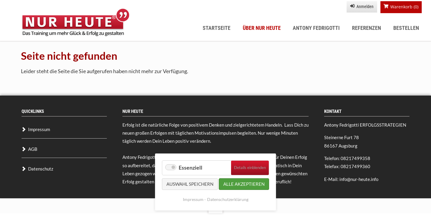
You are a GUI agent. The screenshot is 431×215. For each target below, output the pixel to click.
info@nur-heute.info (358, 179)
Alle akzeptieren (244, 184)
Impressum (193, 199)
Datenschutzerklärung (227, 199)
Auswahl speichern (189, 184)
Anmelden (365, 6)
